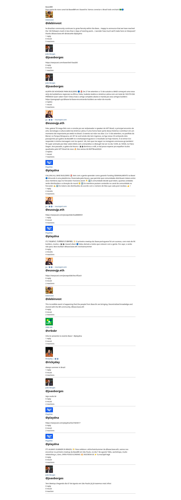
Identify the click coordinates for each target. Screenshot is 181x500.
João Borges (50, 54)
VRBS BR (48, 327)
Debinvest (49, 20)
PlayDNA (49, 167)
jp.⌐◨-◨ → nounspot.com (56, 119)
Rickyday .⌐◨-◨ (51, 358)
